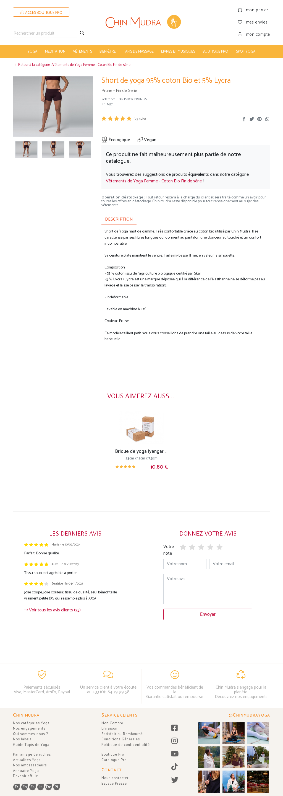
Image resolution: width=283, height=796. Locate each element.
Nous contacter (115, 778)
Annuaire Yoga (26, 771)
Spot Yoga (245, 51)
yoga (32, 51)
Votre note (168, 550)
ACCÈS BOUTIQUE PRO (41, 13)
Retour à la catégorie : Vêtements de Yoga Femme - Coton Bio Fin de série (71, 65)
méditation (55, 51)
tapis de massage (138, 51)
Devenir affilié (25, 776)
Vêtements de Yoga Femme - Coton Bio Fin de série (154, 181)
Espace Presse (114, 784)
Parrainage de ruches (32, 755)
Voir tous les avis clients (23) (52, 610)
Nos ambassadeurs (30, 765)
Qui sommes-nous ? (30, 734)
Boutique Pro (112, 755)
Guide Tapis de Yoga (31, 745)
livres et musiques (178, 51)
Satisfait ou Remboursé (122, 734)
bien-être (107, 51)
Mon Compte (112, 723)
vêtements (82, 51)
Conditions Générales (120, 739)
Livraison (109, 729)
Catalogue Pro (114, 760)
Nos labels (22, 739)
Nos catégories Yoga (31, 723)
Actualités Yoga (27, 760)
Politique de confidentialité (125, 745)
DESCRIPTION (119, 219)
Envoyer (208, 614)
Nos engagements (29, 729)
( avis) (139, 119)
